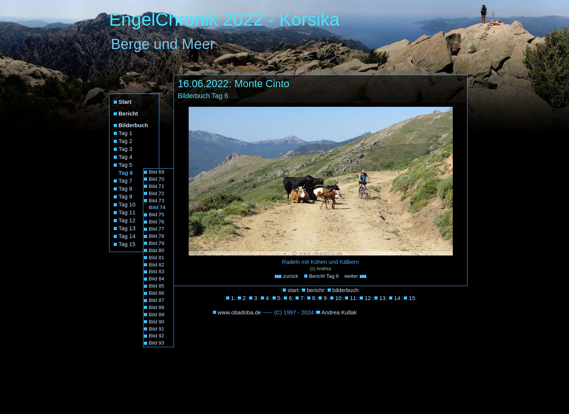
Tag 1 (125, 133)
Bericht (128, 113)
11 (353, 298)
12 (367, 298)
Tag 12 (126, 220)
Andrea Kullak (339, 312)
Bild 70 (156, 179)
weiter (355, 276)
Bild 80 (156, 250)
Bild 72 (156, 193)
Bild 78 (156, 236)
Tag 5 (125, 165)
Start (124, 101)
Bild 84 (156, 279)
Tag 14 (126, 236)
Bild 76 (156, 222)
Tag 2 (125, 141)
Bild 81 (156, 257)
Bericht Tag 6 (324, 276)
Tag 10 (126, 204)
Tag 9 (125, 196)
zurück (286, 276)
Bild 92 (156, 336)
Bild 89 (156, 314)
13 (382, 298)
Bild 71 (156, 186)
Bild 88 (156, 307)
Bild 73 (156, 200)
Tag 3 (125, 149)
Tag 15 (126, 244)
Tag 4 (125, 157)
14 (397, 298)
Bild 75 (156, 214)
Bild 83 (156, 271)
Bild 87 (156, 300)
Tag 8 (125, 188)
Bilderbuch (133, 125)
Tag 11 (126, 212)
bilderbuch (345, 290)
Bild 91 (156, 329)
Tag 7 (125, 180)
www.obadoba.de (239, 312)
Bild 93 (156, 343)
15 (412, 298)
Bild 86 (156, 293)
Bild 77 (156, 229)
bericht (315, 290)
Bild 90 (156, 322)
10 (338, 298)
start (293, 290)
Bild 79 (156, 243)
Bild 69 (156, 172)
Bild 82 (156, 265)
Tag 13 (126, 228)
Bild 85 (156, 286)
